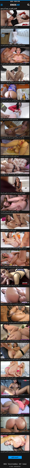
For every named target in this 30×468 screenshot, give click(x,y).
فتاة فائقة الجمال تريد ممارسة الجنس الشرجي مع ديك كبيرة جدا (15, 322)
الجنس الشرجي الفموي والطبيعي (8, 230)
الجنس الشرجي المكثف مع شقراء (8, 378)
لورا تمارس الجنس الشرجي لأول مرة (9, 119)
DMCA (5, 464)
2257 (20, 464)
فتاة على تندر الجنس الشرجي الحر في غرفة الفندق (12, 137)
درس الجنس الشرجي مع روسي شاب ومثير (11, 359)
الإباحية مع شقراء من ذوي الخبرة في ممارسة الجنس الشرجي (15, 451)
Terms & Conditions (13, 464)
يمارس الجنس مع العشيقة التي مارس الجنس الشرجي (13, 100)
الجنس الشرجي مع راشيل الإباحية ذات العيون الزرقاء (13, 193)
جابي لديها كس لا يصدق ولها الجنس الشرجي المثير (12, 415)
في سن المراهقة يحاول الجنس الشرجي (10, 285)
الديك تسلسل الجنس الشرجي (7, 433)
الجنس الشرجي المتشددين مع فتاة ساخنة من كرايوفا (13, 304)
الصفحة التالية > (15, 457)
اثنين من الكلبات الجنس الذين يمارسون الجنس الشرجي (13, 63)
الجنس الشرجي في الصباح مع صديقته (9, 396)
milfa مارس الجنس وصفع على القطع (9, 27)
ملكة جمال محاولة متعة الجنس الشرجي (10, 211)
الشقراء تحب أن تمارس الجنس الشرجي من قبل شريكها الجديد (15, 174)
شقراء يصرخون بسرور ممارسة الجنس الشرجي (12, 267)
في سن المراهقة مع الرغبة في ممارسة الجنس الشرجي (14, 248)
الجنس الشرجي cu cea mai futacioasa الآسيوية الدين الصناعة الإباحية (15, 341)
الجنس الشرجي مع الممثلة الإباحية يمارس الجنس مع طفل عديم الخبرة (15, 82)
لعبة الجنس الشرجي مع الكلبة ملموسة (10, 156)
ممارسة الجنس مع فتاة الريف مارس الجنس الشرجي (13, 45)
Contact (24, 464)
